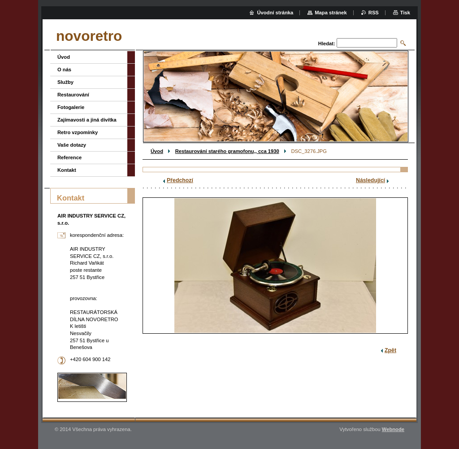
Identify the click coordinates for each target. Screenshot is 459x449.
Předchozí (180, 180)
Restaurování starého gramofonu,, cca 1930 (227, 151)
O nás (64, 69)
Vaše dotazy (71, 145)
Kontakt (66, 170)
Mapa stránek (331, 12)
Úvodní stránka (275, 12)
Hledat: (326, 43)
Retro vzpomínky (77, 132)
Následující (370, 180)
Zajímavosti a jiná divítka (87, 119)
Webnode (393, 429)
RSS (373, 12)
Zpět (390, 350)
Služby (65, 82)
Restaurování (73, 94)
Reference (69, 157)
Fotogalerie (70, 107)
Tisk (405, 12)
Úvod (157, 151)
